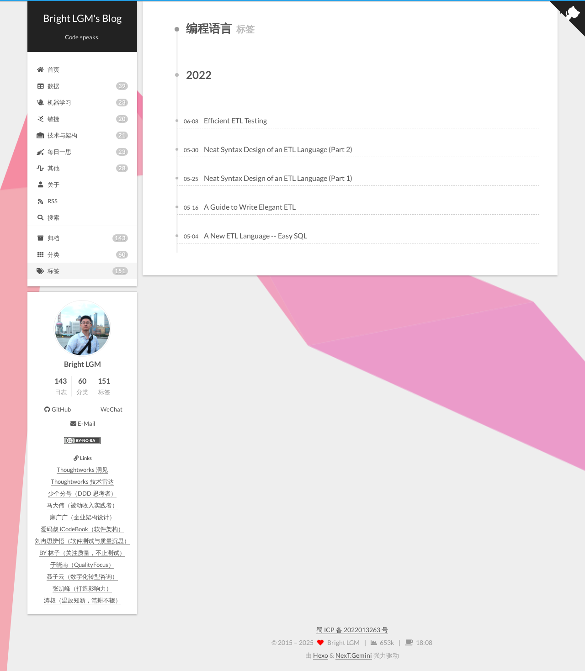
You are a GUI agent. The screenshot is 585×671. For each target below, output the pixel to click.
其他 (82, 168)
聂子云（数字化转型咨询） (82, 576)
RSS (47, 201)
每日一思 (82, 152)
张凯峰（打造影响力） (82, 588)
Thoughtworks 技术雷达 (82, 481)
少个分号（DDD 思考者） (82, 493)
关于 (48, 184)
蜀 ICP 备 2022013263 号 (352, 630)
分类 (82, 255)
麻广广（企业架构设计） (82, 517)
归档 (82, 238)
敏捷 (82, 119)
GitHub (57, 409)
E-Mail (82, 423)
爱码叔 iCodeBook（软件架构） (82, 529)
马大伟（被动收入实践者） (82, 505)
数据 (82, 86)
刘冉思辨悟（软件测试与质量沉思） (82, 540)
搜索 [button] (48, 217)
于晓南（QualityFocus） (82, 564)
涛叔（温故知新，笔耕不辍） (82, 600)
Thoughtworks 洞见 (82, 469)
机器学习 (82, 102)
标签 (82, 271)
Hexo (320, 655)
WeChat (111, 409)
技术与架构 (82, 135)
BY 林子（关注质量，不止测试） (82, 552)
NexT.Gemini (353, 655)
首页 (48, 69)
